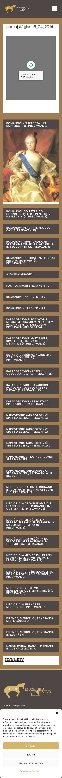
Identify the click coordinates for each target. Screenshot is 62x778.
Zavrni (31, 754)
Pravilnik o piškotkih (29, 771)
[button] (57, 713)
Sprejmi (31, 745)
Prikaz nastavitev (31, 763)
